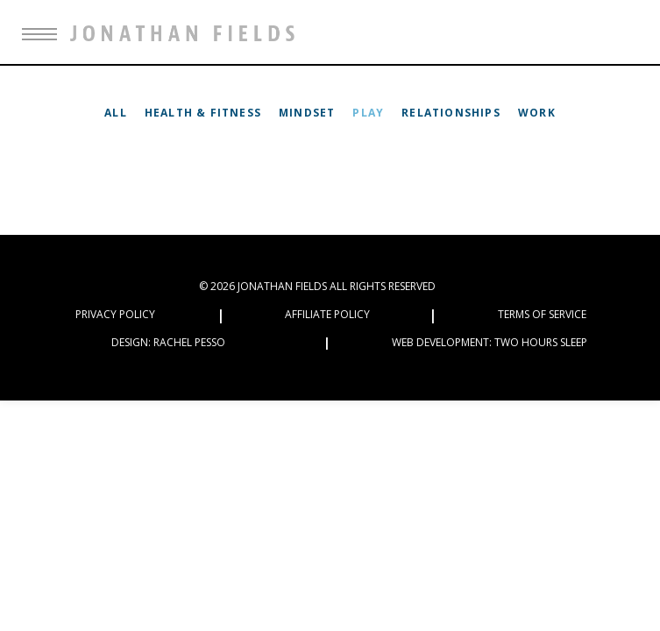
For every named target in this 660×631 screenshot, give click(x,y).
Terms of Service (542, 314)
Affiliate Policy (327, 314)
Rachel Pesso (189, 342)
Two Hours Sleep (540, 342)
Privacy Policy (115, 314)
